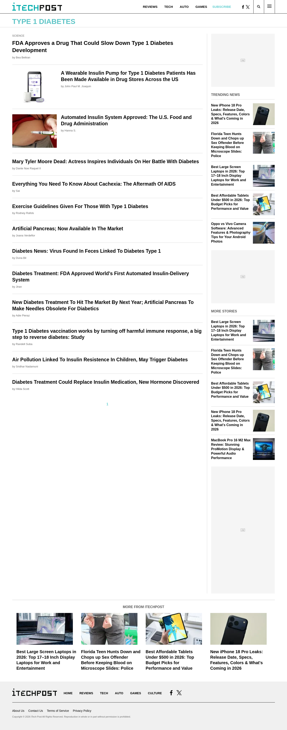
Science (18, 35)
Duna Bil (21, 257)
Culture (155, 693)
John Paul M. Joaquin (78, 86)
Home (68, 693)
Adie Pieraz (23, 315)
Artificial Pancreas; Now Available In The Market (67, 228)
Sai (18, 190)
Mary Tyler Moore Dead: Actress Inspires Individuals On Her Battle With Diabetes (105, 161)
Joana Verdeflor (25, 235)
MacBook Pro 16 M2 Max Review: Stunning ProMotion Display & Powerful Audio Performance (231, 449)
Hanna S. (70, 130)
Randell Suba (24, 344)
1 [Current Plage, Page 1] (107, 404)
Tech (168, 6)
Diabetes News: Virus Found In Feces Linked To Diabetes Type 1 (86, 251)
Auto (184, 6)
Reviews (150, 6)
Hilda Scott (22, 389)
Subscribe (221, 6)
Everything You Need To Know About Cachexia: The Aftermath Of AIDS (94, 184)
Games (201, 6)
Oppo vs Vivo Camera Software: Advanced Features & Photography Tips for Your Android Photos (231, 232)
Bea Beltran (23, 57)
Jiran (19, 286)
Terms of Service (58, 710)
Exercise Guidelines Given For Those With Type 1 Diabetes (80, 206)
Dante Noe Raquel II (28, 168)
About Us (18, 710)
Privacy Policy (82, 710)
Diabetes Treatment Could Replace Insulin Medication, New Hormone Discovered (105, 382)
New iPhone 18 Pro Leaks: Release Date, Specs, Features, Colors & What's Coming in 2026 (230, 114)
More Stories (224, 311)
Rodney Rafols (25, 213)
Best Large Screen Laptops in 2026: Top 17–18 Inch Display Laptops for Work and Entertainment (228, 175)
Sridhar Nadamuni (27, 366)
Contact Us (35, 710)
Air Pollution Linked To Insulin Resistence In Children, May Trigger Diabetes (100, 359)
